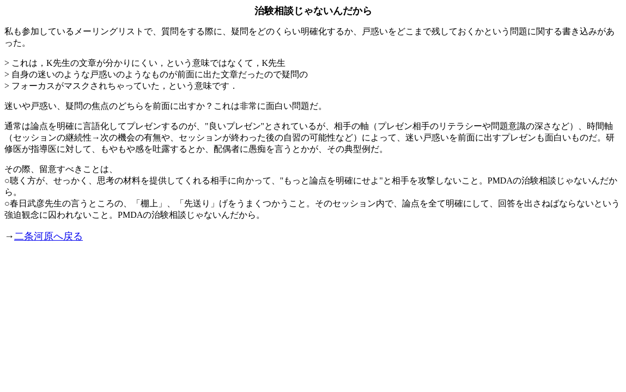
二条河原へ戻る (48, 236)
